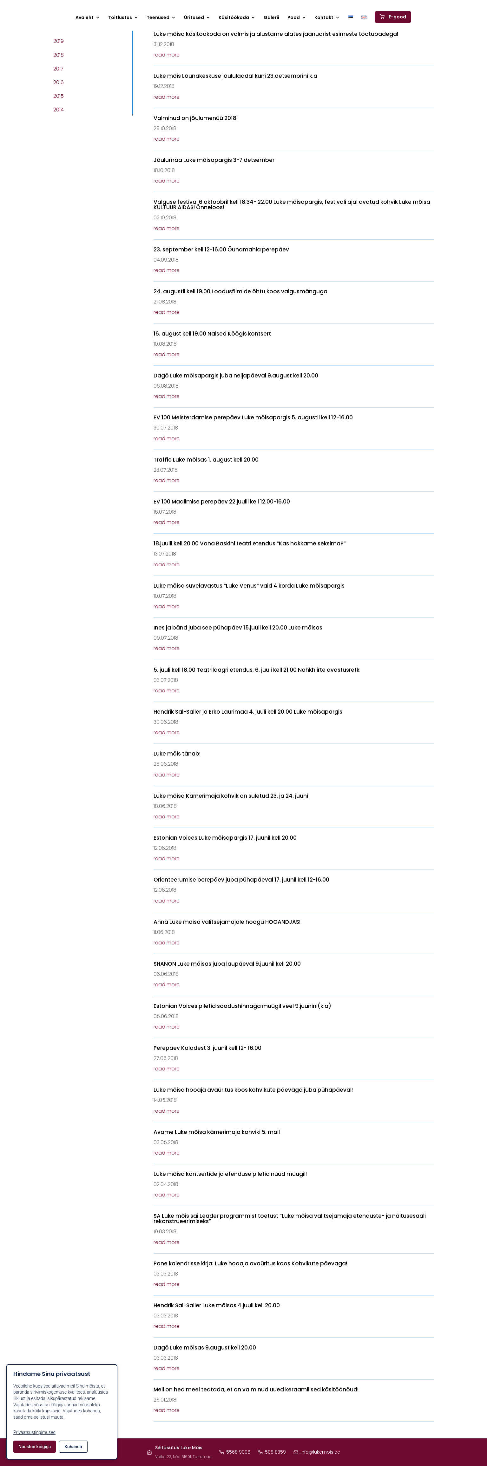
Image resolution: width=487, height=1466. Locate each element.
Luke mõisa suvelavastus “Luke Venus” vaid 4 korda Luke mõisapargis (249, 586)
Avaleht (85, 18)
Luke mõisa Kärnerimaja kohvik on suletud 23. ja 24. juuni (231, 796)
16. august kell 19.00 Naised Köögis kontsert (212, 333)
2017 (58, 68)
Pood (293, 18)
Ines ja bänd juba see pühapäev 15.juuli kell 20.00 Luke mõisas (238, 627)
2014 (58, 109)
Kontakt (323, 18)
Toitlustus (120, 18)
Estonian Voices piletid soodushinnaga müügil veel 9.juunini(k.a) (242, 1006)
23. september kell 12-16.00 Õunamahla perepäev (221, 249)
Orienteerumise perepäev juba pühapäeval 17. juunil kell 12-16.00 (241, 879)
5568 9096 (234, 1452)
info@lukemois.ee (316, 1452)
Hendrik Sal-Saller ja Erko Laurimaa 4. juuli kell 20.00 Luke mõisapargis (248, 712)
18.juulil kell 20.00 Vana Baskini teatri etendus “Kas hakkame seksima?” (250, 543)
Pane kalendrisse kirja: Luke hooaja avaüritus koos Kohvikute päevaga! (250, 1263)
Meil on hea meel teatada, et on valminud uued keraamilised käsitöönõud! (256, 1389)
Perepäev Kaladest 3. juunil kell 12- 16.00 (207, 1048)
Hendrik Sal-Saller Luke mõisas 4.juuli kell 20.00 (217, 1305)
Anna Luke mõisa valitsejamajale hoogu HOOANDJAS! (227, 922)
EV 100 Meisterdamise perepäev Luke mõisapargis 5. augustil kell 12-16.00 (253, 417)
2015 (58, 96)
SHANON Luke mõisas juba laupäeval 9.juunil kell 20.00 (227, 964)
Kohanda (73, 1446)
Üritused (194, 18)
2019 (58, 41)
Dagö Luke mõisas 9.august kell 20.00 (205, 1347)
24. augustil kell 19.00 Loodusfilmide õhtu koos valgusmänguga (240, 291)
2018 (58, 55)
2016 (58, 82)
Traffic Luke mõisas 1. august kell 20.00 (206, 459)
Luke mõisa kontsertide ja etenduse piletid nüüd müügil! (230, 1174)
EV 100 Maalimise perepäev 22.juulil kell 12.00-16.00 (222, 501)
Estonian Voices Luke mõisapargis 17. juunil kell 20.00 (225, 838)
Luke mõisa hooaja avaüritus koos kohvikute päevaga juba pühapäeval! (253, 1090)
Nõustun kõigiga (34, 1446)
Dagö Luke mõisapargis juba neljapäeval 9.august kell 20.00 (236, 375)
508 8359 (272, 1452)
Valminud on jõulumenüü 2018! (196, 118)
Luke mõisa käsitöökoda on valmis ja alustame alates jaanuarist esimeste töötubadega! (276, 34)
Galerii (271, 18)
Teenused (158, 18)
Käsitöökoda (234, 18)
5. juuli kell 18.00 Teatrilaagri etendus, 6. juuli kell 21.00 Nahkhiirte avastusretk (256, 670)
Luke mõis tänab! (177, 753)
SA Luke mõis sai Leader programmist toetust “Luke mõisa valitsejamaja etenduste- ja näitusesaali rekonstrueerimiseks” (290, 1218)
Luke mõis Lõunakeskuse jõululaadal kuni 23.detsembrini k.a (235, 76)
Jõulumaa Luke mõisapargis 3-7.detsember (214, 160)
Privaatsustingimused (34, 1432)
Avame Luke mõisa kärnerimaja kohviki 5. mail (217, 1132)
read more (167, 54)
